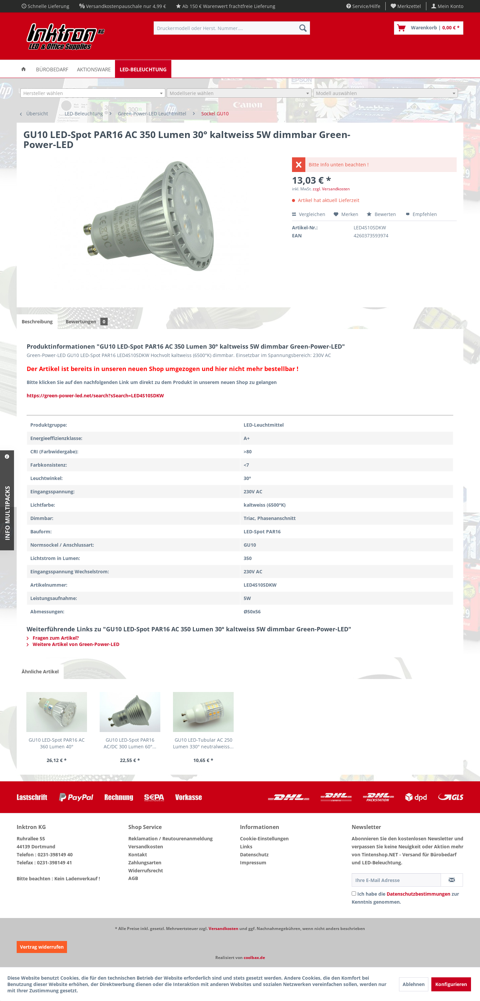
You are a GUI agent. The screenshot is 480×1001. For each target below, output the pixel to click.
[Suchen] (303, 28)
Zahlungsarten (144, 862)
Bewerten (382, 214)
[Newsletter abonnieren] (452, 880)
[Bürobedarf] (52, 69)
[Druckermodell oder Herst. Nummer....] (232, 28)
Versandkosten (145, 846)
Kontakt (137, 854)
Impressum (253, 862)
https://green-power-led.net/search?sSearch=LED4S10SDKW (95, 395)
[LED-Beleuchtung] (143, 69)
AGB (133, 878)
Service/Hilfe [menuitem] (363, 6)
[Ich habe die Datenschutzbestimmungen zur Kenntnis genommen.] (354, 893)
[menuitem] (406, 6)
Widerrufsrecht (145, 870)
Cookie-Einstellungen (264, 838)
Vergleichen (308, 214)
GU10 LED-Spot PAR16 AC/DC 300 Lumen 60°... (130, 743)
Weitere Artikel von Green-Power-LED (73, 644)
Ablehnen (414, 984)
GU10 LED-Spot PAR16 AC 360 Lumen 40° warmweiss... (57, 743)
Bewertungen (87, 321)
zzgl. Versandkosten (331, 189)
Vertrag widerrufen (42, 947)
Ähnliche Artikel (40, 671)
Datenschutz (254, 854)
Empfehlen (421, 214)
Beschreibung (37, 321)
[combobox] (92, 93)
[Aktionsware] (94, 69)
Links (246, 846)
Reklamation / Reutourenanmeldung (170, 838)
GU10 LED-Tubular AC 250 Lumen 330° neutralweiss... (203, 743)
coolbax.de (254, 957)
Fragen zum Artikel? (53, 638)
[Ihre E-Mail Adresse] (396, 880)
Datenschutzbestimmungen (418, 894)
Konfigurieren (451, 984)
